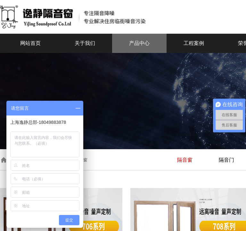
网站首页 (30, 43)
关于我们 (85, 43)
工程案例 (194, 43)
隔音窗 (185, 160)
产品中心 (139, 43)
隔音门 (226, 160)
